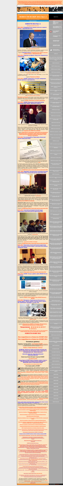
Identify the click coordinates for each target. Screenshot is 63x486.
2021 (27, 2)
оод (31, 1)
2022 (20, 2)
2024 (50, 1)
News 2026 (34, 1)
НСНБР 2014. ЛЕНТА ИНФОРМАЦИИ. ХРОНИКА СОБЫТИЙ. (27, 330)
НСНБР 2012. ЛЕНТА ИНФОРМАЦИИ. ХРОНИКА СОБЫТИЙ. (36, 331)
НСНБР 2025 (45, 1)
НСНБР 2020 (38, 2)
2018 (49, 2)
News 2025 (41, 1)
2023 (56, 1)
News (48, 1)
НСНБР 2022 (24, 2)
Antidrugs (60, 3)
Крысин (40, 4)
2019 (42, 2)
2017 (56, 2)
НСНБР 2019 (46, 2)
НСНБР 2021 (31, 2)
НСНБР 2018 (53, 2)
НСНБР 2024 (53, 1)
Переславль (49, 4)
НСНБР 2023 (60, 1)
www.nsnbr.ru (57, 484)
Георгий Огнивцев (38, 195)
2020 (34, 2)
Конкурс (37, 4)
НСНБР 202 (38, 1)
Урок (42, 4)
